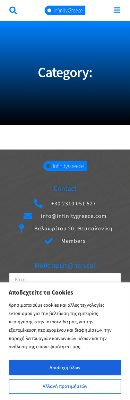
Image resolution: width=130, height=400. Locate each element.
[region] (65, 341)
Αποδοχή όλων (65, 367)
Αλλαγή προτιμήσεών (65, 386)
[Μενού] (117, 10)
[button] (13, 10)
